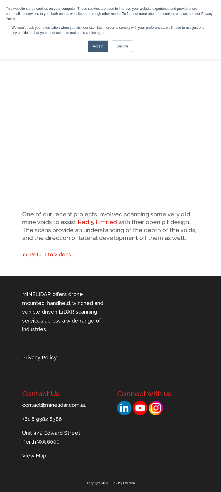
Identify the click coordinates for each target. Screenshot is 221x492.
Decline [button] (122, 46)
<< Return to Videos (46, 254)
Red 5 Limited (97, 222)
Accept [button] (98, 46)
